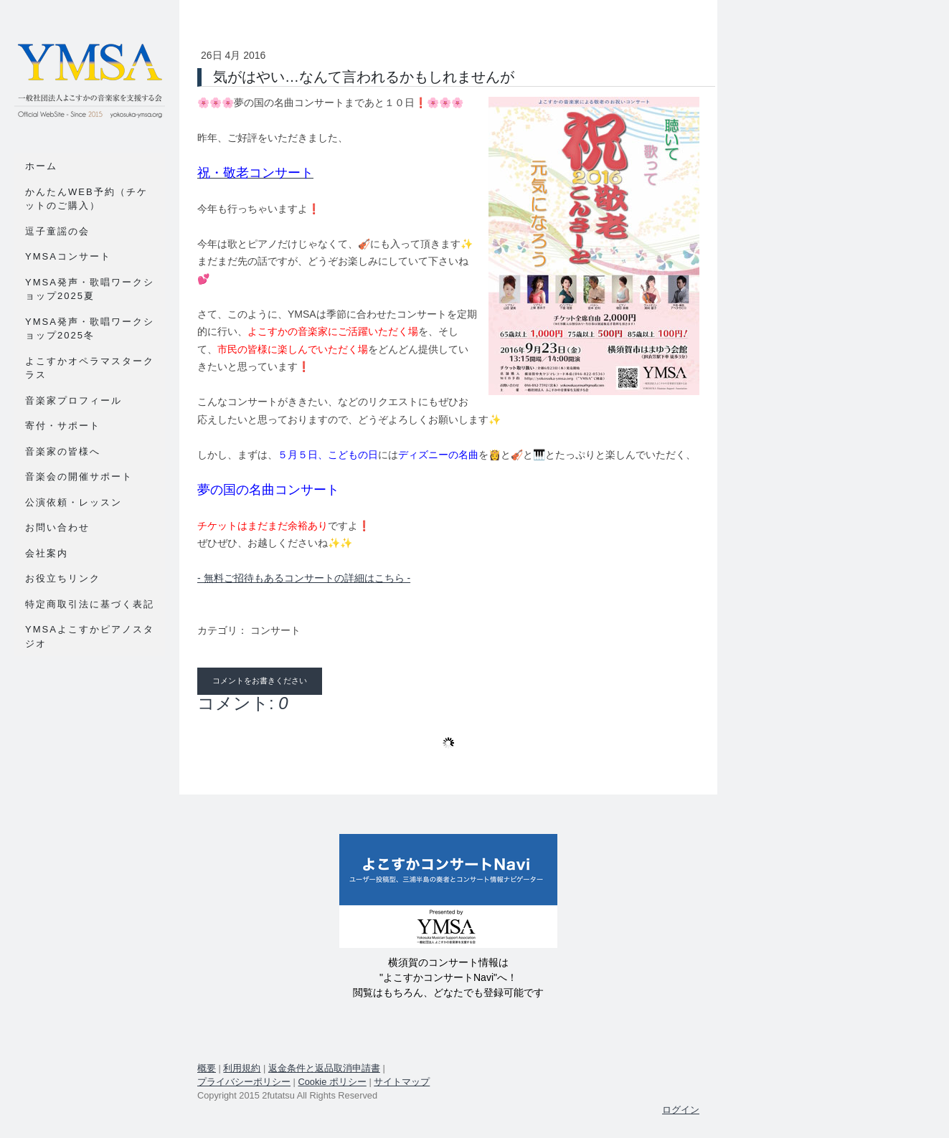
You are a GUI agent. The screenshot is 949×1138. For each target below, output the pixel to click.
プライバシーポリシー (244, 1081)
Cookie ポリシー (332, 1081)
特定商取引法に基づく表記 (89, 604)
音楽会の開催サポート (79, 476)
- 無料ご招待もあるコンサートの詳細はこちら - (303, 578)
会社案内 (46, 553)
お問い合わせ (57, 527)
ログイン (680, 1109)
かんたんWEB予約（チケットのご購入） (86, 199)
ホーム (41, 166)
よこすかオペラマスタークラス (89, 368)
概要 (206, 1068)
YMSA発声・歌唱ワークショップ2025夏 (89, 289)
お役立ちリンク (62, 578)
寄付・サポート (62, 425)
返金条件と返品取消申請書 (324, 1068)
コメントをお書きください (259, 681)
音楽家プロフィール (73, 400)
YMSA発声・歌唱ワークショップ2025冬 (89, 328)
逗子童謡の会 (57, 231)
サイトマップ (402, 1081)
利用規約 (241, 1068)
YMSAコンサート (68, 256)
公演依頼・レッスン (73, 502)
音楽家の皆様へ (62, 451)
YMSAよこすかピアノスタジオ (89, 636)
